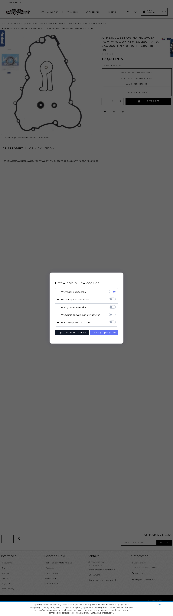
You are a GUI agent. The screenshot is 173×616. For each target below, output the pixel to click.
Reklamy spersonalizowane (76, 322)
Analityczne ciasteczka (73, 307)
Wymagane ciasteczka (73, 292)
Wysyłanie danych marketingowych (80, 315)
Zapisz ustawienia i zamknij (71, 332)
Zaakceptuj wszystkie (104, 332)
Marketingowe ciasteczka (75, 299)
